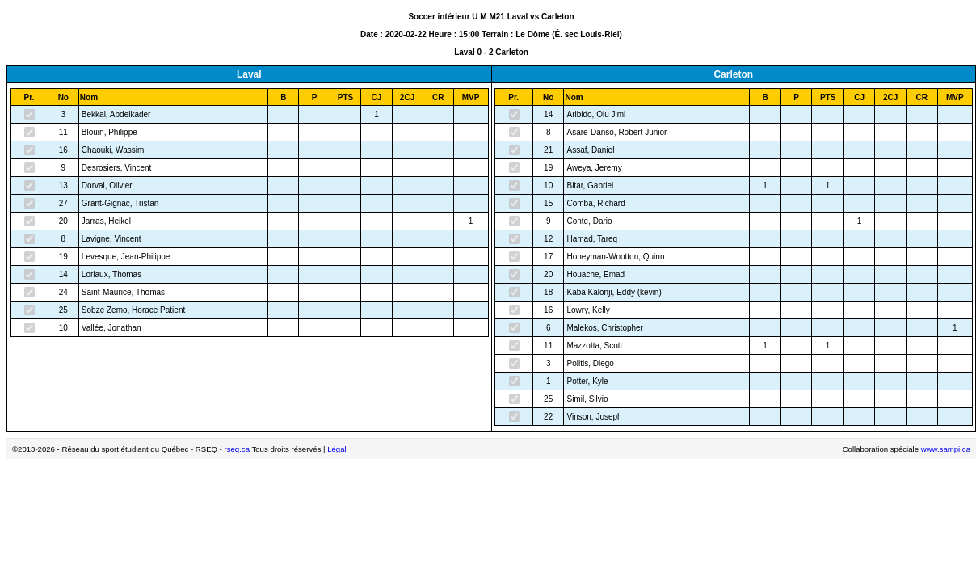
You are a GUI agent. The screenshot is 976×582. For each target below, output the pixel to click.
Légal (336, 449)
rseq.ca (237, 449)
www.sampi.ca (945, 449)
